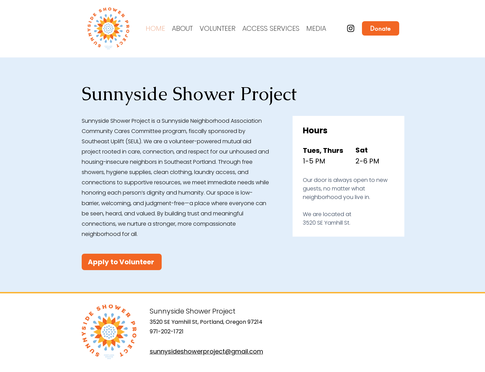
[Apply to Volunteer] (122, 262)
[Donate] (380, 28)
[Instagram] (350, 28)
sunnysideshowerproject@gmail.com (206, 351)
